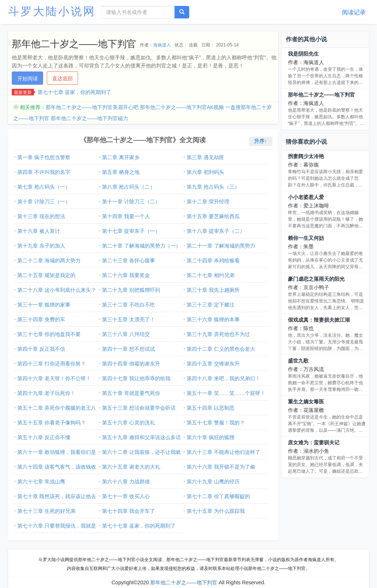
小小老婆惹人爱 (306, 197)
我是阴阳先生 (303, 54)
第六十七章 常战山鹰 (41, 481)
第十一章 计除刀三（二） (131, 201)
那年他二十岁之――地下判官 (321, 95)
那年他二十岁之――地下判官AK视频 (182, 107)
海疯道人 (162, 45)
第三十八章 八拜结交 (126, 334)
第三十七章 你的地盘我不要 (49, 334)
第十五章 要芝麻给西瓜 (213, 216)
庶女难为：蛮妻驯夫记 (313, 442)
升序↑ (260, 141)
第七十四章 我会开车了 (128, 511)
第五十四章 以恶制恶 (211, 408)
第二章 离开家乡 (121, 157)
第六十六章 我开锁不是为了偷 (221, 467)
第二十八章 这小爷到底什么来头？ (56, 290)
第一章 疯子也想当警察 (43, 157)
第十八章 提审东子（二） (216, 231)
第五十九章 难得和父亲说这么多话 (141, 437)
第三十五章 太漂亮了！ (128, 319)
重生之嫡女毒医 (306, 402)
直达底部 (62, 78)
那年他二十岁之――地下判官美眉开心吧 (92, 107)
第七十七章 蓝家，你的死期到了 (74, 92)
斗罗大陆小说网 (52, 11)
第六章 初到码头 (205, 172)
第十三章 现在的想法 (41, 216)
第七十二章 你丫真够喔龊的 (218, 496)
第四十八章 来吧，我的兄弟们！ (223, 378)
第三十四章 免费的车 (41, 319)
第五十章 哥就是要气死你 (131, 393)
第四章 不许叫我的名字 (43, 172)
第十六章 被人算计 (38, 231)
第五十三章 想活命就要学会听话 (139, 408)
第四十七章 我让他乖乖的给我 (136, 378)
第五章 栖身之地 (121, 172)
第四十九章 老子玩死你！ (46, 393)
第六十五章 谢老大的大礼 (131, 467)
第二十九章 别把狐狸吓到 (131, 290)
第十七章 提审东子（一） (131, 231)
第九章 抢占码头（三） (213, 187)
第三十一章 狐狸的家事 (43, 305)
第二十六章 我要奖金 (126, 275)
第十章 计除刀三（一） (43, 201)
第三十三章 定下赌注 (211, 305)
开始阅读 (27, 78)
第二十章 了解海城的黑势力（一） (141, 246)
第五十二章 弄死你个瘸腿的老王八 (56, 408)
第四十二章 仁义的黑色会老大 (221, 349)
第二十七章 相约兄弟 (211, 275)
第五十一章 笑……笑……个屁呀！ (226, 393)
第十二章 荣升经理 (208, 201)
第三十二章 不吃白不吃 (128, 305)
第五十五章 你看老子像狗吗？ (51, 423)
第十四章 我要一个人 (126, 216)
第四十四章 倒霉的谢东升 (131, 364)
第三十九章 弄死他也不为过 (218, 334)
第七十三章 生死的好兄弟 (46, 511)
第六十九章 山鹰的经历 (213, 481)
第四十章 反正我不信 (41, 349)
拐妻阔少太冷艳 (306, 156)
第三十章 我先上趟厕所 (213, 290)
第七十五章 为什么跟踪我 (216, 511)
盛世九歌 (298, 361)
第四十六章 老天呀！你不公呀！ (54, 378)
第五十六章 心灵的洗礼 (128, 423)
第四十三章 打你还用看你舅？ (51, 364)
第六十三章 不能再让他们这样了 (223, 452)
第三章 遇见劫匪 (205, 157)
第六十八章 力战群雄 (126, 481)
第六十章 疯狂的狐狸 (211, 437)
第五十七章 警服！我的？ (216, 423)
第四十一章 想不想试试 (128, 349)
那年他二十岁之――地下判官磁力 (89, 118)
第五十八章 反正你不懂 (43, 437)
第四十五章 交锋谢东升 (213, 364)
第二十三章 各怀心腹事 (128, 260)
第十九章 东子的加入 (41, 246)
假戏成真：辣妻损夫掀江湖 (319, 320)
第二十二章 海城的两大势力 (49, 260)
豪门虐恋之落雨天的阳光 (316, 279)
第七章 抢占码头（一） (43, 187)
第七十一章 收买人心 (126, 496)
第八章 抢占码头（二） (128, 187)
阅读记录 (354, 12)
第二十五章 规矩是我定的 (46, 275)
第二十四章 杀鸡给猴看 (213, 260)
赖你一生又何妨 (306, 238)
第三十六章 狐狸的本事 (213, 319)
